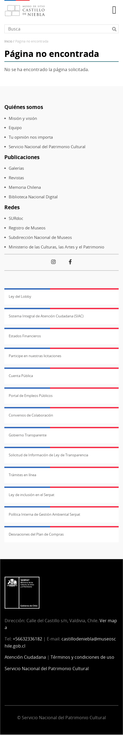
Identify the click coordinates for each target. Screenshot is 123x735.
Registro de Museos (27, 227)
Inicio (8, 41)
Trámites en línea (22, 474)
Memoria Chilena (25, 187)
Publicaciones (21, 157)
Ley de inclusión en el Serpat (31, 494)
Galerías (16, 168)
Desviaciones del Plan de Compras (36, 534)
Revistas (16, 177)
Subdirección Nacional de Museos (40, 237)
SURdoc (16, 218)
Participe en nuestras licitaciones (35, 355)
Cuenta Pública (21, 375)
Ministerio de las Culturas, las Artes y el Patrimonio (56, 247)
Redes (12, 207)
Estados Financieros (25, 335)
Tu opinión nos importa (31, 137)
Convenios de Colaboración (31, 415)
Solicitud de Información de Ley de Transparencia (48, 454)
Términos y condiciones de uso (82, 657)
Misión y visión (23, 118)
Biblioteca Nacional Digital (33, 196)
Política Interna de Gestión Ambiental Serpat (44, 514)
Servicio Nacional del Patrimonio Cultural (47, 146)
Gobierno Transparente (28, 435)
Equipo (15, 127)
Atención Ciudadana (25, 657)
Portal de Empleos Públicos (31, 395)
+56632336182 (27, 639)
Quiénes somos (23, 107)
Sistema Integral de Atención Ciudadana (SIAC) (46, 316)
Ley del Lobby (20, 296)
